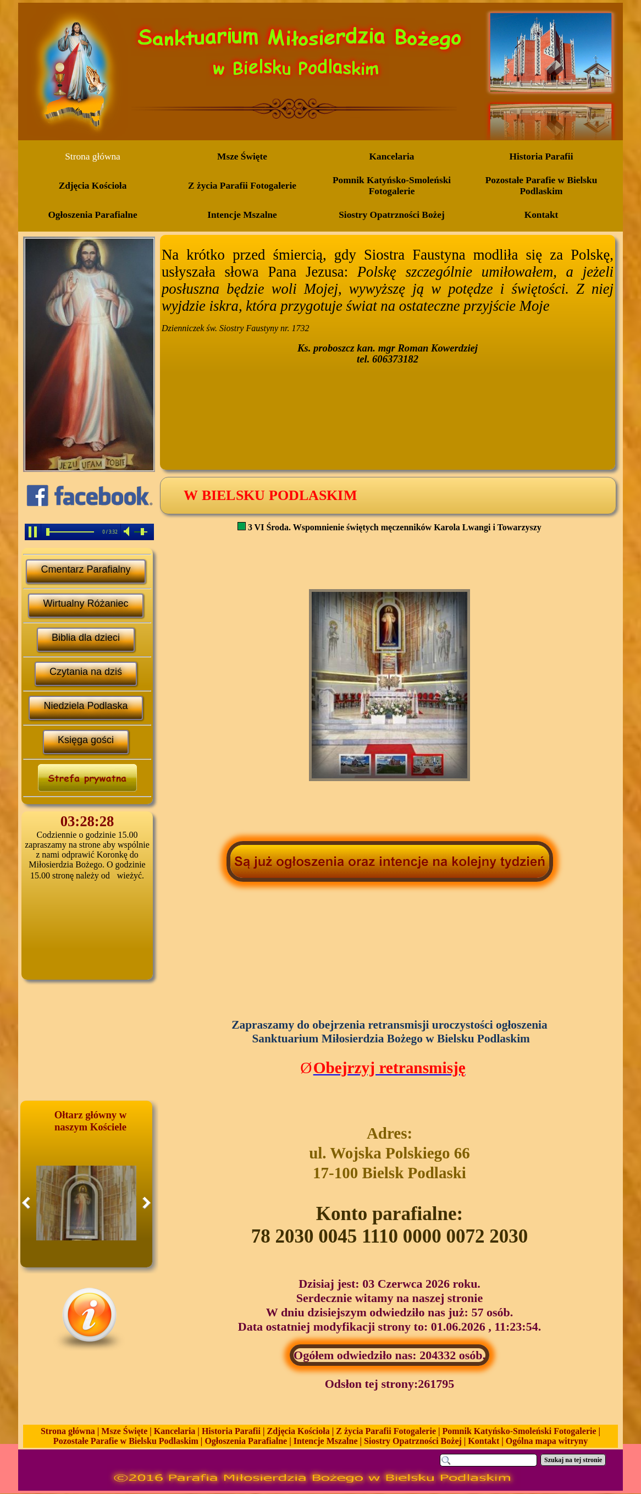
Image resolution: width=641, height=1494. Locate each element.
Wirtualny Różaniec (85, 603)
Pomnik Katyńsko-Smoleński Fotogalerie (519, 1431)
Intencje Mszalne (326, 1441)
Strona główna (68, 1431)
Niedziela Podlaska (85, 705)
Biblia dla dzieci (86, 637)
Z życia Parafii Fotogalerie (386, 1431)
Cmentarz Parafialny (85, 569)
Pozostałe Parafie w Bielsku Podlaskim (125, 1441)
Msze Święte (124, 1431)
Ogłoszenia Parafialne (246, 1441)
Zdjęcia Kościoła (298, 1431)
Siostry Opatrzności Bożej (413, 1441)
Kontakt (483, 1441)
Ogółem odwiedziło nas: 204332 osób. (389, 1355)
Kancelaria (175, 1431)
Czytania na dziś (85, 671)
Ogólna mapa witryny (547, 1441)
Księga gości (86, 739)
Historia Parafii (231, 1431)
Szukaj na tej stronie (573, 1460)
